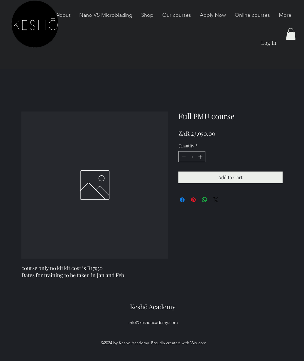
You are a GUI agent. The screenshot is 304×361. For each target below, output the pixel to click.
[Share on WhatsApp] (204, 199)
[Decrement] (183, 157)
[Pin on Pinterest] (193, 199)
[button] (291, 34)
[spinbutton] (192, 157)
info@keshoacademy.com (153, 322)
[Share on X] (215, 199)
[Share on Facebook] (182, 199)
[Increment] (201, 157)
